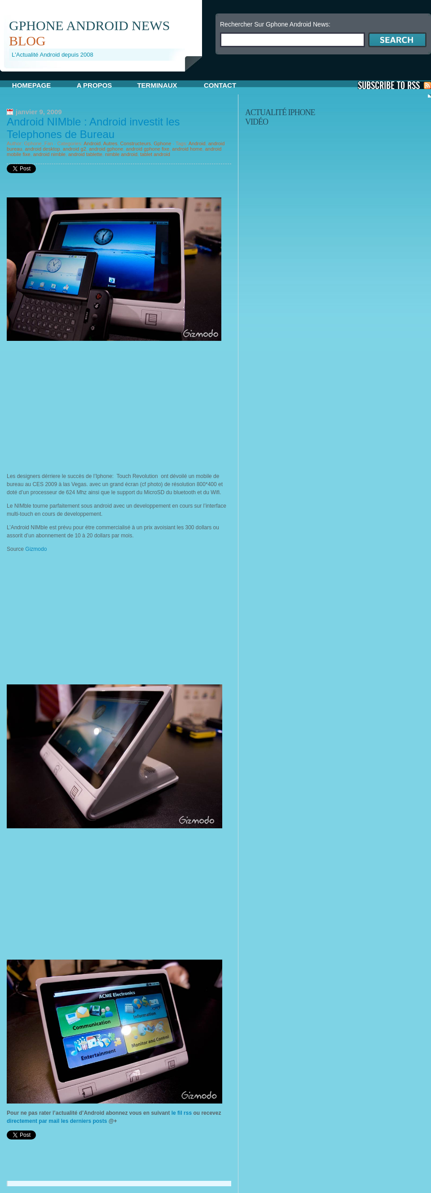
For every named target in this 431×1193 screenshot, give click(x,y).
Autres (110, 143)
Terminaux (157, 85)
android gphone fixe (148, 149)
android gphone (106, 149)
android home (187, 149)
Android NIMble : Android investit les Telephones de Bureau (93, 128)
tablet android (155, 154)
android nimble (49, 154)
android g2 (74, 149)
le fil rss (181, 1113)
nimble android (121, 154)
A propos (94, 85)
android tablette (85, 154)
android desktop (42, 149)
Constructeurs (135, 143)
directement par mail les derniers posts (57, 1121)
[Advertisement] (82, 404)
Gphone (162, 143)
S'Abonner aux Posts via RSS (394, 85)
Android (92, 143)
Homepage (31, 85)
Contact (220, 85)
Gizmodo (36, 549)
